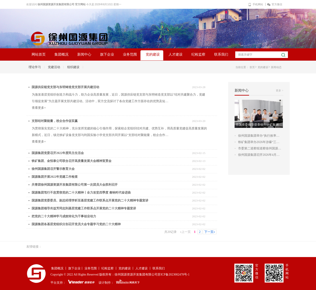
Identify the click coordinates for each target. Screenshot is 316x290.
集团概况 (61, 54)
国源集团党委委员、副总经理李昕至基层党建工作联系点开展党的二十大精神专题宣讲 (90, 200)
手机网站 (255, 4)
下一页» (209, 232)
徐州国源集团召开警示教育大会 (53, 168)
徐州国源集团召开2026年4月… (259, 154)
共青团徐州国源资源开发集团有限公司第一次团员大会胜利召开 (75, 184)
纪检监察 (198, 54)
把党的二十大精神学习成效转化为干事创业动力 (64, 216)
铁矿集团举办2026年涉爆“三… (258, 142)
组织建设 (73, 67)
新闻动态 (276, 67)
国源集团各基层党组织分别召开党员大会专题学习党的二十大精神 (76, 224)
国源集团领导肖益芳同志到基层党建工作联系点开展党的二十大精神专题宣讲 (84, 208)
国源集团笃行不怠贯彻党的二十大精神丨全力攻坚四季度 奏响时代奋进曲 (81, 192)
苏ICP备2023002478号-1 (173, 274)
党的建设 (153, 54)
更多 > (279, 90)
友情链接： (34, 246)
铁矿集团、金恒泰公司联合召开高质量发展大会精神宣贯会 (71, 161)
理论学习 (35, 67)
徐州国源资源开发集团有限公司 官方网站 (62, 4)
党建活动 (54, 67)
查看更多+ (39, 107)
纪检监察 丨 (109, 268)
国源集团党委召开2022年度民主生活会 (58, 153)
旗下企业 (107, 54)
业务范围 (130, 54)
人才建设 (176, 54)
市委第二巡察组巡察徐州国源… (259, 148)
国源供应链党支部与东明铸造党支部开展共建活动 (65, 87)
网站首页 (39, 54)
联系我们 (221, 54)
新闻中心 (84, 54)
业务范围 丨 (92, 268)
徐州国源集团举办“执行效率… (258, 135)
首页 (252, 67)
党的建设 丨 (126, 268)
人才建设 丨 (143, 268)
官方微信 (274, 4)
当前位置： (242, 67)
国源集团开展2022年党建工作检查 (55, 176)
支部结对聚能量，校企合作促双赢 (55, 121)
